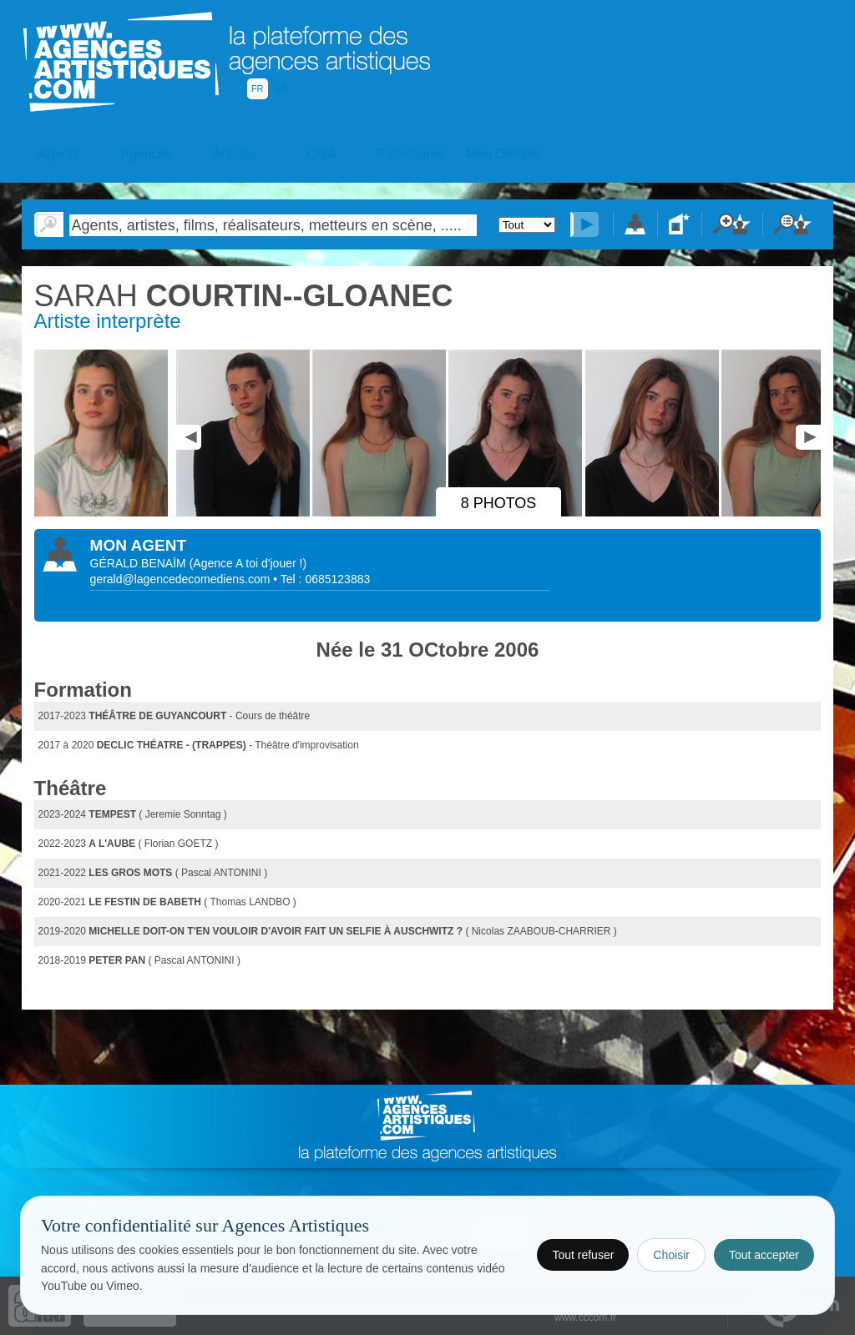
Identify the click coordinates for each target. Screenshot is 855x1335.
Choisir (671, 1255)
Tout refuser (583, 1255)
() (248, 563)
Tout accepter (764, 1255)
